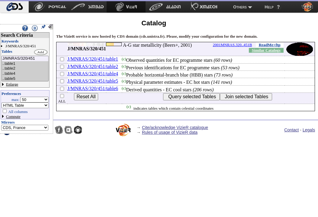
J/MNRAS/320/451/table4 (92, 73)
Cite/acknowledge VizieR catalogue (175, 127)
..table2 (25, 68)
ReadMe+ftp (270, 44)
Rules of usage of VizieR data (170, 132)
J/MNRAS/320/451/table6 (92, 88)
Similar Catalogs (266, 50)
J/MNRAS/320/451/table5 (92, 80)
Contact (291, 129)
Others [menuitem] (240, 7)
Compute (13, 116)
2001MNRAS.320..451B (232, 44)
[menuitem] (14, 7)
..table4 (25, 73)
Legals (309, 129)
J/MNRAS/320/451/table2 (92, 66)
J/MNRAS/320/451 (25, 58)
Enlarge (12, 84)
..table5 (25, 78)
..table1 (25, 63)
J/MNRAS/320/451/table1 (92, 58)
